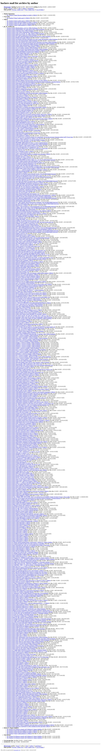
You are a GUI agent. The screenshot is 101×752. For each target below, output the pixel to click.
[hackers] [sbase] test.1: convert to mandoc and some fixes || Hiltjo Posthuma (26, 349)
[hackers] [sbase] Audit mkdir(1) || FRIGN (17, 98)
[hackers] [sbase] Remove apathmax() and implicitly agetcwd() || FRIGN (25, 514)
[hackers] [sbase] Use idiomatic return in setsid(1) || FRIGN (22, 101)
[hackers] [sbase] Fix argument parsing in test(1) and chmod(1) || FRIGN (25, 570)
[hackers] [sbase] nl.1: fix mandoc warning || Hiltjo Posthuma (22, 47)
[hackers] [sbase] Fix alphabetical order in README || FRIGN (23, 216)
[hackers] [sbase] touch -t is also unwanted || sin (19, 141)
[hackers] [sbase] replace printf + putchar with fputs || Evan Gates (23, 130)
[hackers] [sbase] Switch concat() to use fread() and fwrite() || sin (23, 246)
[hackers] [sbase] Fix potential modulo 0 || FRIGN (19, 295)
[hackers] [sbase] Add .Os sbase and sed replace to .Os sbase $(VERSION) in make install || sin (31, 327)
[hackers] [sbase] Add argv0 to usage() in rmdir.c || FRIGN (22, 709)
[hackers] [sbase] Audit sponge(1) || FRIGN (18, 120)
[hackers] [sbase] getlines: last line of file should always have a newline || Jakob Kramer (29, 196)
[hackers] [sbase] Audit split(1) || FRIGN (17, 79)
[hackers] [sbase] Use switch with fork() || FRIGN (19, 62)
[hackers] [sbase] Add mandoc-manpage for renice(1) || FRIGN (23, 382)
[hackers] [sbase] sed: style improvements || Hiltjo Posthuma (22, 40)
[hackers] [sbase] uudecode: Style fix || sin (17, 179)
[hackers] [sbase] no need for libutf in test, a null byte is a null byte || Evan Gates (27, 148)
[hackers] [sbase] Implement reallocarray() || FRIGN (20, 607)
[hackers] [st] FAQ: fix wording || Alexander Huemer (20, 592)
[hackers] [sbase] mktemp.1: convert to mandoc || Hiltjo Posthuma (23, 345)
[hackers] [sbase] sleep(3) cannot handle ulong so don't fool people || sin (25, 372)
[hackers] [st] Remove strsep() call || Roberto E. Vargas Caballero (23, 505)
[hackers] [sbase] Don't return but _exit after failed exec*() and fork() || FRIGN (27, 624)
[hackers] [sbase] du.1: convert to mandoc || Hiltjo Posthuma (22, 355)
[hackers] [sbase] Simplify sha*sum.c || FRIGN (19, 157)
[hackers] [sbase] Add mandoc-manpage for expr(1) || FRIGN (22, 416)
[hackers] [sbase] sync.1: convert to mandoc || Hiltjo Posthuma (23, 358)
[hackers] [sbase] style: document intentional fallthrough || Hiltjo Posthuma (26, 628)
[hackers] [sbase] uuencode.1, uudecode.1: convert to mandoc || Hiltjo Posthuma (27, 338)
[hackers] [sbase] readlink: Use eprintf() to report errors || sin (22, 223)
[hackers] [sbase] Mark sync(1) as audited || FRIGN (20, 533)
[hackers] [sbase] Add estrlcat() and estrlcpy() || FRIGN (21, 83)
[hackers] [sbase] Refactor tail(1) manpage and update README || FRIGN (26, 253)
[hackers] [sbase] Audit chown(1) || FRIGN (18, 96)
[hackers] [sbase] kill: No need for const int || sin (19, 507)
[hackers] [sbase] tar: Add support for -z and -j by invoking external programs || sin (28, 405)
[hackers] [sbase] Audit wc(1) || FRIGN (17, 519)
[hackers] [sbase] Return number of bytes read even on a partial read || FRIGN (26, 293)
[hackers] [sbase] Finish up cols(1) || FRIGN (18, 322)
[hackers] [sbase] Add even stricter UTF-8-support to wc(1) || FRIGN (24, 310)
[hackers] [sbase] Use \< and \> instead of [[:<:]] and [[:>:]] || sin (23, 451)
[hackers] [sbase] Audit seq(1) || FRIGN (17, 501)
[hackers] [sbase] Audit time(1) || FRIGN (17, 106)
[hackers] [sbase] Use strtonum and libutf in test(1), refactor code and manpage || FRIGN (29, 229)
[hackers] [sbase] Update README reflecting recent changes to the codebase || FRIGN (29, 210)
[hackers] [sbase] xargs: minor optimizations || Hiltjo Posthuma (23, 32)
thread (10, 8)
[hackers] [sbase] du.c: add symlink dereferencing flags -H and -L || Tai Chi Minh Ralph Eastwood (32, 227)
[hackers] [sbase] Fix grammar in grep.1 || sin (18, 450)
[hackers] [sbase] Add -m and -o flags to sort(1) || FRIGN (21, 480)
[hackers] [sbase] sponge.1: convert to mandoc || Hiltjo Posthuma (23, 342)
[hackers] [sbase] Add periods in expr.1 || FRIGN (19, 235)
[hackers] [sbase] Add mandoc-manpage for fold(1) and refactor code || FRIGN (27, 410)
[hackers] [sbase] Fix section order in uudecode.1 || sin (20, 178)
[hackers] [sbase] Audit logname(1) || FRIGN (18, 69)
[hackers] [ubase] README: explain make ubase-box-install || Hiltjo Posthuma (27, 694)
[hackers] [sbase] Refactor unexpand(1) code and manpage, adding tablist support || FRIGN (30, 273)
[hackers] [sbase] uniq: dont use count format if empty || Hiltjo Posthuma (25, 641)
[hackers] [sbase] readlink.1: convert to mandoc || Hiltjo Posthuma (23, 344)
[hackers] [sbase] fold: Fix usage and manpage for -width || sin (22, 103)
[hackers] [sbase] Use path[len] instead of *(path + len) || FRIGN (23, 698)
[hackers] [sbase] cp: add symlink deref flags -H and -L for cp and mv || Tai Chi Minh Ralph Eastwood (33, 203)
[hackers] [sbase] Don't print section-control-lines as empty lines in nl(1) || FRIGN (28, 487)
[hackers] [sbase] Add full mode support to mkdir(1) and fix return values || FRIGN (28, 389)
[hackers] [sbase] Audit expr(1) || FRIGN (17, 492)
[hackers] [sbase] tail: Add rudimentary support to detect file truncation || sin (26, 250)
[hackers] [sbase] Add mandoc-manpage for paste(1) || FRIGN (22, 385)
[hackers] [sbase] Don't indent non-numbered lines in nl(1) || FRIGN (24, 84)
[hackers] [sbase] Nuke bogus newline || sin (18, 271)
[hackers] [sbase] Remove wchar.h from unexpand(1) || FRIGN (23, 264)
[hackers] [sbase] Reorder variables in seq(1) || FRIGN (20, 499)
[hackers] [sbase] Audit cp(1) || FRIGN (17, 702)
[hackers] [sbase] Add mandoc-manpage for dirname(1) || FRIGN (23, 439)
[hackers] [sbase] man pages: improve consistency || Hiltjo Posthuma (24, 300)
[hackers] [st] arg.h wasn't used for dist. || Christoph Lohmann (22, 552)
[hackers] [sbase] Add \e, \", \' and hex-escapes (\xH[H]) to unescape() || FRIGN (27, 169)
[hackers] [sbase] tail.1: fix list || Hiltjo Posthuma (19, 361)
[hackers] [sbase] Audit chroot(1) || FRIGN (18, 703)
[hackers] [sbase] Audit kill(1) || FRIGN (17, 555)
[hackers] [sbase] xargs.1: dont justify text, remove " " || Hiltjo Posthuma (25, 290)
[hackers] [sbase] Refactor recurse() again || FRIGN (20, 511)
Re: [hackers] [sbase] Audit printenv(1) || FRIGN (19, 25)
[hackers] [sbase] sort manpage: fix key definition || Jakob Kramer (23, 298)
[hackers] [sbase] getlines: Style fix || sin (17, 233)
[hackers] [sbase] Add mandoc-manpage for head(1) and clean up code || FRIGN (27, 393)
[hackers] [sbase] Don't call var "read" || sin (18, 301)
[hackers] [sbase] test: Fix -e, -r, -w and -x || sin (19, 566)
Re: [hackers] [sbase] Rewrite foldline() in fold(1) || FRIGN (22, 15)
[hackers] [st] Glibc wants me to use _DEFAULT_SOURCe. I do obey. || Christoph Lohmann (30, 563)
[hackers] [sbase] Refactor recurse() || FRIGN (18, 91)
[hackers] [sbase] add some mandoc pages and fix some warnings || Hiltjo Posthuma (28, 362)
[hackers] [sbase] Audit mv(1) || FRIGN (17, 681)
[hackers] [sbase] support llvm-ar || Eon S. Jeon (19, 308)
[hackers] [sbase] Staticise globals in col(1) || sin (19, 113)
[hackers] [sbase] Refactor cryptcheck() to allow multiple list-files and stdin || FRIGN (28, 726)
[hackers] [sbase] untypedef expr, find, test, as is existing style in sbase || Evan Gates (28, 545)
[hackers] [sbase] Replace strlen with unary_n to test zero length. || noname (26, 140)
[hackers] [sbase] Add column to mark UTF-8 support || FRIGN (23, 468)
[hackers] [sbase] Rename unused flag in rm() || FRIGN (21, 121)
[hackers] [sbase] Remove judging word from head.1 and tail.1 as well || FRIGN (27, 80)
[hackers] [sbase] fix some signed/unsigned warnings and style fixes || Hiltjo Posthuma (29, 36)
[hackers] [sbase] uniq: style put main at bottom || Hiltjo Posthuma (23, 643)
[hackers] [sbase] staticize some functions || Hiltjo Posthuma (22, 647)
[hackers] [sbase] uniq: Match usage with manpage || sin (21, 191)
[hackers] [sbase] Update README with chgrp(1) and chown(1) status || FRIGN (27, 183)
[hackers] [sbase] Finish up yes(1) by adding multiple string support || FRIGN (26, 281)
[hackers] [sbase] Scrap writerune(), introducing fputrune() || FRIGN (24, 189)
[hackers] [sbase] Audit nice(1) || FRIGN (17, 708)
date (20, 8)
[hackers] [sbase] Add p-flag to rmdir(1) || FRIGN (19, 376)
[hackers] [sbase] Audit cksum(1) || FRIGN (18, 604)
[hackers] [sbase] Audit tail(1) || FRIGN (17, 74)
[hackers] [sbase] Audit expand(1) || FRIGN (18, 579)
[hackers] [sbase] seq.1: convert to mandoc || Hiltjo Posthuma (22, 352)
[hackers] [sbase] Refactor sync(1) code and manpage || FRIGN (23, 270)
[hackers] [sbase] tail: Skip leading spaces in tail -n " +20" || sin (23, 243)
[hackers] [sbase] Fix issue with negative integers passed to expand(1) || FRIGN (27, 417)
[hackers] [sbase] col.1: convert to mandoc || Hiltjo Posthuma (22, 644)
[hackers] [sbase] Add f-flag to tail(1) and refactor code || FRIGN (23, 239)
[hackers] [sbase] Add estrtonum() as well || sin (19, 368)
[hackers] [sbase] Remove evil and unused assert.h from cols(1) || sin (24, 175)
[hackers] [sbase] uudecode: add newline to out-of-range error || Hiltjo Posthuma (27, 144)
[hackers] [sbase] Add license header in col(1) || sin (20, 111)
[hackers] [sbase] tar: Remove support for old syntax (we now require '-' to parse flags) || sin (30, 403)
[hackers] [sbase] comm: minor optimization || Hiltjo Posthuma (23, 45)
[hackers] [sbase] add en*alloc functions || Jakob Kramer (21, 209)
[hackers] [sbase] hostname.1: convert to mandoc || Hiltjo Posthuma (24, 354)
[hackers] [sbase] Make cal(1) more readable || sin (19, 473)
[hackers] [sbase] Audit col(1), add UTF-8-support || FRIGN (22, 72)
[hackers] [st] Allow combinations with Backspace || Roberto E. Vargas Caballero (27, 583)
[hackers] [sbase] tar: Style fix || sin (16, 149)
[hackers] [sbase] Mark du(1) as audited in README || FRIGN (23, 584)
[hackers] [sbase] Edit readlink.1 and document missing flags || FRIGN (25, 324)
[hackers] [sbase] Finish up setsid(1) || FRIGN (18, 320)
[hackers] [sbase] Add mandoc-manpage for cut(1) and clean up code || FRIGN (27, 470)
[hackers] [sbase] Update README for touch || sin (20, 463)
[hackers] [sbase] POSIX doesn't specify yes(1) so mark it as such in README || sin (28, 297)
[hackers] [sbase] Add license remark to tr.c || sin (19, 460)
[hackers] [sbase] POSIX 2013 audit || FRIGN (18, 38)
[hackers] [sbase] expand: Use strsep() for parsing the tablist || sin (23, 413)
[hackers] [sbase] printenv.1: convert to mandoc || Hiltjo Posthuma (23, 346)
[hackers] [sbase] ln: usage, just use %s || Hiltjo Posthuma (21, 329)
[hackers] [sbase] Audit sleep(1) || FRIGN (17, 134)
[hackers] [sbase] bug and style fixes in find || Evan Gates (21, 654)
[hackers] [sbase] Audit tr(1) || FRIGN (16, 90)
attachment (30, 8)
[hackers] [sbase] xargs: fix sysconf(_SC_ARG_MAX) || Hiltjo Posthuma (25, 33)
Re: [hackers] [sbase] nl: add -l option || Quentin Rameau (21, 23)
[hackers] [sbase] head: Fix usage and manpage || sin (20, 110)
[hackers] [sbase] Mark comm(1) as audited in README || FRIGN (24, 596)
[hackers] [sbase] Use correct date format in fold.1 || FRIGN (22, 406)
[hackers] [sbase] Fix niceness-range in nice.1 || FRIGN (21, 380)
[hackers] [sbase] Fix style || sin (15, 131)
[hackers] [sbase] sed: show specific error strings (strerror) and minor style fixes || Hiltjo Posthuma (32, 42)
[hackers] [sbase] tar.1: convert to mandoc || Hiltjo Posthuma (22, 337)
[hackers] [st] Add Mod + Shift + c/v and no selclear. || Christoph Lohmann (26, 565)
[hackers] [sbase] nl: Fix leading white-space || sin (19, 53)
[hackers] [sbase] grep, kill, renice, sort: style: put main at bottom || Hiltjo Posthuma (28, 640)
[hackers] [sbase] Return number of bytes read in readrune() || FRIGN (24, 312)
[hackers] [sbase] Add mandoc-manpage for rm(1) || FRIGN (22, 379)
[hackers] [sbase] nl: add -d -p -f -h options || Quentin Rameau (22, 60)
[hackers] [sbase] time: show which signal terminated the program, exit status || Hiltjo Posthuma (31, 638)
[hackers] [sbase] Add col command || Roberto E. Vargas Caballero (24, 692)
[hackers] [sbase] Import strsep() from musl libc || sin (20, 414)
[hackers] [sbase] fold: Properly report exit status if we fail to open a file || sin (26, 397)
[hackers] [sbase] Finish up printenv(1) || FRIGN (19, 325)
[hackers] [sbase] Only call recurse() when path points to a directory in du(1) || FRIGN (29, 580)
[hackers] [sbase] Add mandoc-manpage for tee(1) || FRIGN (22, 444)
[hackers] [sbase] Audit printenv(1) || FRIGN (18, 135)
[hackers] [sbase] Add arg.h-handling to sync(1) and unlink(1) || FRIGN (25, 261)
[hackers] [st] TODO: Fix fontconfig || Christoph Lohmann (22, 560)
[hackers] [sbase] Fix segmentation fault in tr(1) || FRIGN (21, 424)
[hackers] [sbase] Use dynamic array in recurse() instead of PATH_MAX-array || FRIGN (29, 114)
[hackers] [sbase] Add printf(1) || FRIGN (17, 172)
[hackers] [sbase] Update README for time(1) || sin (20, 123)
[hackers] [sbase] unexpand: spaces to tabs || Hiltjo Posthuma (22, 125)
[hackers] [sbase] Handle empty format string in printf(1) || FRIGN (24, 168)
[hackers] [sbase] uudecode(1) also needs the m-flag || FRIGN (22, 185)
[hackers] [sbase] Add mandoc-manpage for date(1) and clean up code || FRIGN (27, 441)
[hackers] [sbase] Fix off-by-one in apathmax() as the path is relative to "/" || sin (27, 651)
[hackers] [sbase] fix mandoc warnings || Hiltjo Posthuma (21, 332)
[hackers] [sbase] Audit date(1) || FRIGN (17, 712)
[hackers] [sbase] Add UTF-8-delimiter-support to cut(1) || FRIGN (23, 457)
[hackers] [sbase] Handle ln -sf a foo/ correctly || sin (20, 454)
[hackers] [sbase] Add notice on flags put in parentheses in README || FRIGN (27, 515)
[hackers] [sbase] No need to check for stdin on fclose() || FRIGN (23, 277)
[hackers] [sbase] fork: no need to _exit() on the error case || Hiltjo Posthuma (26, 609)
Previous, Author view (17, 9)
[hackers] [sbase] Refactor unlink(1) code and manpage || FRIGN (23, 263)
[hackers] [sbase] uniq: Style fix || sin (16, 218)
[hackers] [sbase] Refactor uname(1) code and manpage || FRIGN (23, 276)
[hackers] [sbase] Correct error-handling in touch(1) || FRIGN (22, 127)
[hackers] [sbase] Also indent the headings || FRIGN (20, 467)
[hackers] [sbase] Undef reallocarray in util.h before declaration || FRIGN (25, 590)
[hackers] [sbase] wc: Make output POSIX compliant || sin (21, 287)
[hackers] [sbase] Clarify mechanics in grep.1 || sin (20, 448)
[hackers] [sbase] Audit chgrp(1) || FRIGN (17, 633)
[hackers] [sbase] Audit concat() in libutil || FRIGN (20, 512)
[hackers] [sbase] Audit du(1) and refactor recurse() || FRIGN (22, 64)
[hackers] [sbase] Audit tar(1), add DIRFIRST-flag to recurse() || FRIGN (25, 494)
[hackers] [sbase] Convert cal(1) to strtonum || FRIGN (20, 366)
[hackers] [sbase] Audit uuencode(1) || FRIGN (18, 522)
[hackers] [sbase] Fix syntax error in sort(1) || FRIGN (20, 59)
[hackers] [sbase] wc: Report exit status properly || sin (20, 288)
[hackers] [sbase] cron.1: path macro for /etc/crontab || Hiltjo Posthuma (25, 304)
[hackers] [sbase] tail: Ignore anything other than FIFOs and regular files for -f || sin (28, 254)
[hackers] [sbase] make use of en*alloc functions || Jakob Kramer (23, 212)
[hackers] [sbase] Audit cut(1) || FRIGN (17, 589)
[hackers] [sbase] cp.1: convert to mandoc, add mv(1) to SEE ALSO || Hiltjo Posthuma (29, 356)
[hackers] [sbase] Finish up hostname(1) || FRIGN (19, 321)
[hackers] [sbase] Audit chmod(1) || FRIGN (18, 662)
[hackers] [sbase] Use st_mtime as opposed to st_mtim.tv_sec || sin (24, 138)
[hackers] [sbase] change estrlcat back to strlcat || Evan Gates (22, 56)
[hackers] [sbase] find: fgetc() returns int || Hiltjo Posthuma (22, 35)
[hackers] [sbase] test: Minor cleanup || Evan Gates (20, 104)
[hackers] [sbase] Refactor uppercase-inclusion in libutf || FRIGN (23, 188)
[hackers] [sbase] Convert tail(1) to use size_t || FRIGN (21, 249)
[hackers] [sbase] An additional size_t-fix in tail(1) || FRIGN (22, 256)
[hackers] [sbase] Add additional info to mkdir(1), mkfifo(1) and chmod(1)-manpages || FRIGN (31, 392)
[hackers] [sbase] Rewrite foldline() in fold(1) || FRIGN (21, 67)
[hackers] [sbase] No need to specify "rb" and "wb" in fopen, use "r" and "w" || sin (27, 315)
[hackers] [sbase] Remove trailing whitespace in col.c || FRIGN (23, 688)
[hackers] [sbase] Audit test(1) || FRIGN (17, 531)
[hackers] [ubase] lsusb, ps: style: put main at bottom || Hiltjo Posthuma (25, 594)
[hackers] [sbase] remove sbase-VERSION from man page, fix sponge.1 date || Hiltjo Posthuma (31, 334)
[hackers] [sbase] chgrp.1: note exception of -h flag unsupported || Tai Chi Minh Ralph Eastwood (31, 206)
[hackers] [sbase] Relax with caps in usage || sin (19, 412)
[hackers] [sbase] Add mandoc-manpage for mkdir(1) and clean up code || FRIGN (27, 402)
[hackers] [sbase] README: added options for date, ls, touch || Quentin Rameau (27, 142)
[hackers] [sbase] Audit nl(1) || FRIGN (16, 87)
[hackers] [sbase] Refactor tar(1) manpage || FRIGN (20, 260)
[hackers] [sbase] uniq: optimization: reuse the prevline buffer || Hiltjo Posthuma (27, 93)
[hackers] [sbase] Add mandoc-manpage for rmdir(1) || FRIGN (23, 373)
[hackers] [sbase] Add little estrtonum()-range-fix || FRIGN (22, 97)
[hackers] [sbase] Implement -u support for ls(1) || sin (20, 158)
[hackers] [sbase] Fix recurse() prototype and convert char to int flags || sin (26, 162)
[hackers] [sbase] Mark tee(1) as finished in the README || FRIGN (24, 443)
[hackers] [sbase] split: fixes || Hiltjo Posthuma (19, 307)
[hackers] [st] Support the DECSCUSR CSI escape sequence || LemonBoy (25, 543)
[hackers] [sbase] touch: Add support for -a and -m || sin (21, 465)
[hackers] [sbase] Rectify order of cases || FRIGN (19, 390)
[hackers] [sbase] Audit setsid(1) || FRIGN (17, 720)
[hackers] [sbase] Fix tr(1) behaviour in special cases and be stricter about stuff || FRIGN (29, 284)
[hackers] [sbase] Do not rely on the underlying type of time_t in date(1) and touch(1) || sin (30, 257)
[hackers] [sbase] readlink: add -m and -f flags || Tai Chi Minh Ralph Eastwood (27, 208)
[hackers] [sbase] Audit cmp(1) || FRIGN (17, 601)
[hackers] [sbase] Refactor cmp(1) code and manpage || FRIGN (23, 278)
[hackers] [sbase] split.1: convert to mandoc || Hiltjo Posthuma (22, 335)
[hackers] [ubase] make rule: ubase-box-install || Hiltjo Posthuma (23, 695)
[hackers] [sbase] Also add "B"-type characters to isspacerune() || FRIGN (25, 186)
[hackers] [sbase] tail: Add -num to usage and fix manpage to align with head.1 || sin (28, 667)
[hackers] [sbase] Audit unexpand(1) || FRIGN (18, 86)
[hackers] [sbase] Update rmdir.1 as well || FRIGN (19, 117)
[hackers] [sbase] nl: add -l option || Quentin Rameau (20, 617)
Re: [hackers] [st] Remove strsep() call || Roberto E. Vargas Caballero (24, 729)
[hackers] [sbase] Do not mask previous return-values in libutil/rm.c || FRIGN (26, 718)
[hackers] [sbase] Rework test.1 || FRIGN (17, 205)
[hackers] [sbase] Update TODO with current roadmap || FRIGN (23, 266)
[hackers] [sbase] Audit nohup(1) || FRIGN (17, 685)
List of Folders (40, 9)
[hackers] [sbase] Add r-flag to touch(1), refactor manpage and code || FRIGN (26, 259)
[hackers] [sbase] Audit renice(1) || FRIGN (17, 55)
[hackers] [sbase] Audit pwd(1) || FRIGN (17, 686)
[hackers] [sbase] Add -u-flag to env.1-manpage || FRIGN (21, 423)
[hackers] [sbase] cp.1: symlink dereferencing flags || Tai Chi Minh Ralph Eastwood (28, 237)
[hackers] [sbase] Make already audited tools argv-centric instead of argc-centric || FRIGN (29, 118)
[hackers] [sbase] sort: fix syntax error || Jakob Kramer (20, 478)
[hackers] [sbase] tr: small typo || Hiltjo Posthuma (19, 291)
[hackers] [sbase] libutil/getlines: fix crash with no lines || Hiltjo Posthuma (25, 29)
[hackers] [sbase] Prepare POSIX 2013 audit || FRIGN (20, 66)
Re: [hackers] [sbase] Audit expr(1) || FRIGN (18, 18)
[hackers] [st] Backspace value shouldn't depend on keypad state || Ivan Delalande (27, 593)
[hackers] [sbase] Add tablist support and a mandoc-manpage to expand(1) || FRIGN (28, 420)
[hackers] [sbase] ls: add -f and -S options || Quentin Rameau (22, 508)
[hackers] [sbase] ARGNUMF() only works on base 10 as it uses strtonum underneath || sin (30, 365)
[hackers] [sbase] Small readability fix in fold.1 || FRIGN (21, 409)
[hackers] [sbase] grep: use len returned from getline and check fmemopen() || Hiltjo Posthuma (31, 43)
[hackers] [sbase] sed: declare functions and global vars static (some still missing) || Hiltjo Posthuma (32, 39)
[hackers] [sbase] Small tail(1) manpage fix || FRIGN (20, 215)
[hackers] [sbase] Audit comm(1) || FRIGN (17, 63)
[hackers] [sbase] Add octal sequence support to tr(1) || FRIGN (23, 427)
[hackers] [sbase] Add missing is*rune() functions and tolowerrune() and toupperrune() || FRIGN (31, 195)
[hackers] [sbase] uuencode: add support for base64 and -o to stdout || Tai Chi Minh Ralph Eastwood (32, 181)
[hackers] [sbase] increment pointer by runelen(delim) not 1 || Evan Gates (25, 575)
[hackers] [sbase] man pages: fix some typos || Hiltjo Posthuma (23, 311)
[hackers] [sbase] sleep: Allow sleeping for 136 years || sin (21, 371)
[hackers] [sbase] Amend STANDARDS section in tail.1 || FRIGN (23, 199)
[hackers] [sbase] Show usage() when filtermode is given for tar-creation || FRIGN (27, 491)
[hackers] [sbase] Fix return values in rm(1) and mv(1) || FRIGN (23, 375)
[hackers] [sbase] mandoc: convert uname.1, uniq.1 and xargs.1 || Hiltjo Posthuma (27, 359)
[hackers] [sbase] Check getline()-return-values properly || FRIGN (23, 46)
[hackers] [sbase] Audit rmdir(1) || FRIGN (17, 711)
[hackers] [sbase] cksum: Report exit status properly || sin (21, 599)
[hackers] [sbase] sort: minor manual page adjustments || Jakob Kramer (25, 305)
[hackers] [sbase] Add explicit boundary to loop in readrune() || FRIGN (25, 286)
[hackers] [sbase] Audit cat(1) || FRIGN (17, 719)
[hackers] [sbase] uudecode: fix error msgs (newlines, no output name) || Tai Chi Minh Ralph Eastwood (33, 166)
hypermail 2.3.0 (17, 750)
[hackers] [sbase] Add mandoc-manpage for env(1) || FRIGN (22, 433)
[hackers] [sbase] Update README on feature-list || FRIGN (22, 76)
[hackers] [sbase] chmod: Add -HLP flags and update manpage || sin (24, 165)
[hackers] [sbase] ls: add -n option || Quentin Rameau (20, 128)
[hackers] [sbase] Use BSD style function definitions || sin (21, 164)
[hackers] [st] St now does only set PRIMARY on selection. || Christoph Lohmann (27, 613)
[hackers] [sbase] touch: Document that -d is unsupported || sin (23, 147)
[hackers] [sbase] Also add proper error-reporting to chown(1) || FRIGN (25, 182)
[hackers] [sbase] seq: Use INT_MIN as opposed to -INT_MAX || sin (24, 363)
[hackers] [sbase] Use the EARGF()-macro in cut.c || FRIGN (22, 456)
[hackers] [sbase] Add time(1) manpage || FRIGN (19, 679)
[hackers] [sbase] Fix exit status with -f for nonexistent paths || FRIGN (24, 722)
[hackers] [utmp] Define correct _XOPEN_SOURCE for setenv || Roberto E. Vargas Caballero (31, 559)
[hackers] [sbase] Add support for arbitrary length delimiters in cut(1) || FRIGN (27, 447)
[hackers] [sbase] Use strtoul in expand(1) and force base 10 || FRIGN (24, 419)
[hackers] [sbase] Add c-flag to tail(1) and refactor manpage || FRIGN (24, 242)
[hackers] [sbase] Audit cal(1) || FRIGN (17, 634)
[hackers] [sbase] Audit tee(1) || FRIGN (17, 682)
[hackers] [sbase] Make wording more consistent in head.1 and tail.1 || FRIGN (26, 213)
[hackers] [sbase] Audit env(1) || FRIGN (17, 713)
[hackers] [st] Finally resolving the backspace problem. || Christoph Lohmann (26, 620)
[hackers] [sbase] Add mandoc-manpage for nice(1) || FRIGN (22, 388)
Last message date (8, 740)
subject (24, 8)
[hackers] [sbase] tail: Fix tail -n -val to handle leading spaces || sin (24, 240)
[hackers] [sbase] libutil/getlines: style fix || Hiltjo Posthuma (22, 28)
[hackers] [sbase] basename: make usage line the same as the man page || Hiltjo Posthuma (29, 317)
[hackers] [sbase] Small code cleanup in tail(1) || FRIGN (21, 236)
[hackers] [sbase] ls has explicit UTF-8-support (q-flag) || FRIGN (23, 516)
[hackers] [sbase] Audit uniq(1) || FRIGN (17, 57)
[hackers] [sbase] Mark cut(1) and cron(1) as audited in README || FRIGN (26, 587)
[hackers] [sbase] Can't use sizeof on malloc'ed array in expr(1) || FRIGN (25, 73)
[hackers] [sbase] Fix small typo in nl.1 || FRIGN (19, 77)
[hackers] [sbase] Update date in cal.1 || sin (18, 471)
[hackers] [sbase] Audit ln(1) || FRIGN (16, 661)
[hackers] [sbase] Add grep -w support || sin (18, 453)
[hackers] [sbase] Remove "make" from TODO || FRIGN (21, 684)
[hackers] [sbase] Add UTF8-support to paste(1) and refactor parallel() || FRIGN (27, 386)
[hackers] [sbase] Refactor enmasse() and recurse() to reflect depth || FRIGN (26, 115)
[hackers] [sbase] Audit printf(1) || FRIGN (17, 539)
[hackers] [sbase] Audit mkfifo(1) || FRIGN (18, 705)
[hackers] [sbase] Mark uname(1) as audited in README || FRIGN (24, 674)
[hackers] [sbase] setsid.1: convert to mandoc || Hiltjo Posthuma (23, 348)
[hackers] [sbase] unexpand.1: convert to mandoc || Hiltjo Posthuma (24, 339)
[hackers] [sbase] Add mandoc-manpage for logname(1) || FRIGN (23, 400)
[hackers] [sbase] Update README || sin (17, 219)
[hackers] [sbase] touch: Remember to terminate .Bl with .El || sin (23, 464)
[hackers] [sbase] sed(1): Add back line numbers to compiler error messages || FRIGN (28, 154)
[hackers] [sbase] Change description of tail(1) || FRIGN (21, 399)
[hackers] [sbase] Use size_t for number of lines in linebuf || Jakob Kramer (26, 328)
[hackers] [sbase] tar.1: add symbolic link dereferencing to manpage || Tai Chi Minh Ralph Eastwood (32, 202)
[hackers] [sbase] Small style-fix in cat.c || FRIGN (19, 556)
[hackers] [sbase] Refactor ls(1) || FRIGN (17, 155)
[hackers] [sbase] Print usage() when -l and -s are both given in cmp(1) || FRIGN (27, 600)
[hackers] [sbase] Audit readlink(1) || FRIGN (18, 495)
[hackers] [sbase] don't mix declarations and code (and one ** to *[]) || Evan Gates (28, 657)
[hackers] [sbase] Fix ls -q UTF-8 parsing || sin (18, 152)
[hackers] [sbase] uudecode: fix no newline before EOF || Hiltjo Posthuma (25, 124)
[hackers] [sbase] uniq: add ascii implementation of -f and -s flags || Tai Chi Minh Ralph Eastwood (32, 198)
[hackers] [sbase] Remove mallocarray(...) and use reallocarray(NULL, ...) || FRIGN (28, 603)
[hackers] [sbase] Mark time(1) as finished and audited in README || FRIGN (26, 107)
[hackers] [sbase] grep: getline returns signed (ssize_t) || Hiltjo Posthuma (25, 331)
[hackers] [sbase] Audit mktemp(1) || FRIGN (18, 548)
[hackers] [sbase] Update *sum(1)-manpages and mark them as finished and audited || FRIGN (30, 725)
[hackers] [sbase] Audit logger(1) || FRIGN (18, 652)
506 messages (7, 7)
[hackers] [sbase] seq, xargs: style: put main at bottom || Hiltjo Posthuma (25, 645)
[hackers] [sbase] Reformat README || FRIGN (19, 267)
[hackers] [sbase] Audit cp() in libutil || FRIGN (19, 504)
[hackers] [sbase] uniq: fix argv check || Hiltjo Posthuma (21, 648)
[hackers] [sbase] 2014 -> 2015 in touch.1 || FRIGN (20, 244)
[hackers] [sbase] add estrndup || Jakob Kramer (19, 200)
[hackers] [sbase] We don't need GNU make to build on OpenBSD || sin (25, 430)
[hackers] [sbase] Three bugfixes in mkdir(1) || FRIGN (20, 576)
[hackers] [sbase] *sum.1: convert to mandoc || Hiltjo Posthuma (23, 351)
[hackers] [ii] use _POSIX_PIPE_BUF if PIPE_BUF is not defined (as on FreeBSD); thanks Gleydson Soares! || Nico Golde (38, 497)
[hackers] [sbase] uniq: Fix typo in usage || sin (18, 192)
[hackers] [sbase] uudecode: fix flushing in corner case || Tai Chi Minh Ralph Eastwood (29, 176)
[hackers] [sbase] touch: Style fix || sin (16, 461)
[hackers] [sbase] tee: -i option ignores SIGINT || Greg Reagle (22, 446)
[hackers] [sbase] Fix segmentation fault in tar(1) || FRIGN (22, 696)
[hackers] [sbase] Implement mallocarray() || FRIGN (20, 70)
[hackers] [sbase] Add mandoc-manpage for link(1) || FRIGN (22, 395)
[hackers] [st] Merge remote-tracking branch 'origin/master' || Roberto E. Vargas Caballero (29, 542)
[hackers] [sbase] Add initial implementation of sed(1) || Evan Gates (24, 226)
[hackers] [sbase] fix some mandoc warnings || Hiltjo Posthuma (23, 225)
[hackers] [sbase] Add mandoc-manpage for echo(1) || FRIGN (22, 434)
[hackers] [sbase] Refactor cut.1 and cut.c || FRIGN (20, 426)
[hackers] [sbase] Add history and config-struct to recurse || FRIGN (24, 577)
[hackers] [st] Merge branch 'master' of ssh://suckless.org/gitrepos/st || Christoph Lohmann (30, 611)
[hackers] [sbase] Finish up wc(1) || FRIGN (18, 280)
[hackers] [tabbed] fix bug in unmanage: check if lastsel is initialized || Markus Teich (28, 610)
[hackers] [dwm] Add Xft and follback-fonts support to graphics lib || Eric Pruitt (27, 573)
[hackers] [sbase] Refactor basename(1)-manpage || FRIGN (22, 437)
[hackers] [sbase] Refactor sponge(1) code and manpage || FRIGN (23, 269)
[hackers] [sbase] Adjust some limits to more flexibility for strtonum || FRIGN (26, 314)
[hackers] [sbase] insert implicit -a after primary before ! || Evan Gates (24, 145)
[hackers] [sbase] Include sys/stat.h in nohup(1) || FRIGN (21, 108)
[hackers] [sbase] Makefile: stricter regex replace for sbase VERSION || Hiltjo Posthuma (29, 318)
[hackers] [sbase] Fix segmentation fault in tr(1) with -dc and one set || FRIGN (26, 294)
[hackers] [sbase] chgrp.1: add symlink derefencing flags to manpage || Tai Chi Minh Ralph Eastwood (32, 230)
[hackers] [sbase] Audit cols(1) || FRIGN (17, 94)
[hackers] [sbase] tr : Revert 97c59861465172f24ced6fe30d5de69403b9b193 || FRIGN (29, 303)
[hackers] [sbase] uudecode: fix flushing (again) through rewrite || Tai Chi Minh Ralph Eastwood (31, 174)
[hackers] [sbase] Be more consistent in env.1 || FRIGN (21, 431)
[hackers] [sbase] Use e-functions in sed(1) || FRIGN (20, 151)
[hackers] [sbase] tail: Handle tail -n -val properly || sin (21, 247)
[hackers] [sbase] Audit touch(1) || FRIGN (17, 529)
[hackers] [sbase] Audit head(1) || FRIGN (17, 671)
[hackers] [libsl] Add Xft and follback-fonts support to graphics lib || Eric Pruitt (27, 572)
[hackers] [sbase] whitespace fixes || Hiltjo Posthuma (20, 30)
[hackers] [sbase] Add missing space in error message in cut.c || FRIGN (25, 422)
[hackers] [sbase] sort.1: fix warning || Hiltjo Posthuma (21, 283)
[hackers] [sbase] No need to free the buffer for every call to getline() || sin (25, 252)
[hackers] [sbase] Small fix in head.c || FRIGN (18, 660)
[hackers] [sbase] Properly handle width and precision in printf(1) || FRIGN (26, 50)
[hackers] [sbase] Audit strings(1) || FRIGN (18, 535)
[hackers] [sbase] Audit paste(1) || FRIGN (17, 541)
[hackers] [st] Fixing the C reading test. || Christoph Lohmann (22, 616)
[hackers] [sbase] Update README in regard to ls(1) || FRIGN (23, 52)
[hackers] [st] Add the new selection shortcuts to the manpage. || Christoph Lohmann (28, 562)
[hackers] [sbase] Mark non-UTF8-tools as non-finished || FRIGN (23, 440)
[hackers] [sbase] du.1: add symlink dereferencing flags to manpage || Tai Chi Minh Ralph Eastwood (32, 232)
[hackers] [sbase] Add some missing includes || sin (19, 171)
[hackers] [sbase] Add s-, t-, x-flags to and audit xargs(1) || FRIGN (23, 482)
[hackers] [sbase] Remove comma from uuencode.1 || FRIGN (22, 89)
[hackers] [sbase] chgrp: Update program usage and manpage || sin (23, 161)
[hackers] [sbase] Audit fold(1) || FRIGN (17, 569)
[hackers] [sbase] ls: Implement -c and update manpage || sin (22, 458)
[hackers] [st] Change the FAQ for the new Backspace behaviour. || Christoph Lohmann (29, 618)
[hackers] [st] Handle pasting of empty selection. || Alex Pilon (22, 553)
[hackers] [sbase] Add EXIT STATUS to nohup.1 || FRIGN (22, 677)
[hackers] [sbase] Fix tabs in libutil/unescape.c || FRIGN (21, 383)
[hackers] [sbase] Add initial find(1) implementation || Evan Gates (23, 132)
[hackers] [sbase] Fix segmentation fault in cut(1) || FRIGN (22, 429)
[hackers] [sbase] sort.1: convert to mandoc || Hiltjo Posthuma (22, 341)
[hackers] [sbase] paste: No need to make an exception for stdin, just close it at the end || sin (30, 222)
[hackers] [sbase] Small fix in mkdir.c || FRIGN (19, 100)
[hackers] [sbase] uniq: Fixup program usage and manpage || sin (23, 193)
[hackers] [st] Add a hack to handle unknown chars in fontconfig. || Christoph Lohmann (29, 621)
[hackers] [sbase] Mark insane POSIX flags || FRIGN (20, 436)
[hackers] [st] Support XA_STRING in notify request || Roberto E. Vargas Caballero (28, 558)
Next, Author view (29, 9)
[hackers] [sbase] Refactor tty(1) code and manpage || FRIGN (22, 274)
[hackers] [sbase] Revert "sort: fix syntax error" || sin (20, 477)
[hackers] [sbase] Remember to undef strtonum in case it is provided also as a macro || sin (29, 369)
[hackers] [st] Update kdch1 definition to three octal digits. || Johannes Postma (26, 650)
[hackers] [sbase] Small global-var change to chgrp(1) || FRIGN (23, 626)
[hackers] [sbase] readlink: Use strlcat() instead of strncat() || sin (23, 220)
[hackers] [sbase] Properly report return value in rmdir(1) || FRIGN (24, 378)
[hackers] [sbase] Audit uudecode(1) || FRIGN (18, 524)
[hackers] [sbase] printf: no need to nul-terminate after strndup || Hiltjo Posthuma (27, 49)
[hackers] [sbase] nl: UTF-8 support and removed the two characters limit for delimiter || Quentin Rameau (33, 81)
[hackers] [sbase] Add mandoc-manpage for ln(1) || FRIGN (22, 396)
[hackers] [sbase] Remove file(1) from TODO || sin (20, 655)
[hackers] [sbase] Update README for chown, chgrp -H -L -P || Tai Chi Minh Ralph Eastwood (31, 159)
